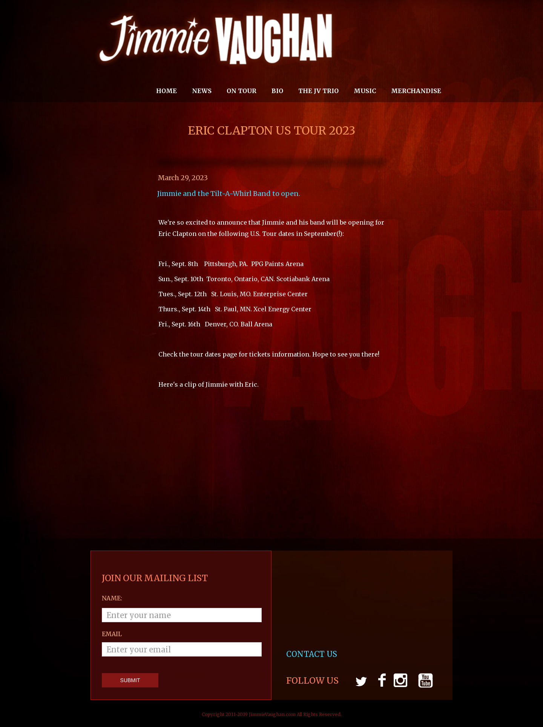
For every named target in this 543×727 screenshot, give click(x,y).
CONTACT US (312, 654)
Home (166, 91)
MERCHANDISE (416, 91)
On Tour (241, 91)
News (202, 91)
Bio (277, 91)
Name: (112, 598)
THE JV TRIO (318, 91)
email (112, 634)
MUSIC (365, 91)
